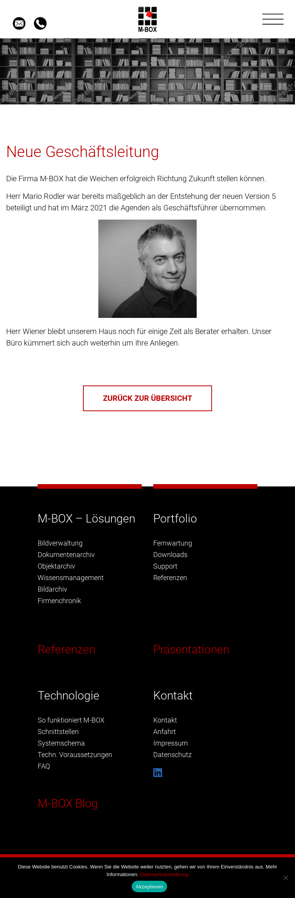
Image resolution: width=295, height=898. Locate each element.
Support (165, 566)
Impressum (170, 743)
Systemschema (61, 743)
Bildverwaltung (60, 543)
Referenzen (66, 649)
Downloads (170, 555)
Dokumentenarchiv (66, 555)
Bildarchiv (52, 589)
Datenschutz (172, 755)
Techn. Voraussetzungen (75, 755)
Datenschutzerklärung (164, 874)
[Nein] (285, 877)
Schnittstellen (58, 732)
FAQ (44, 766)
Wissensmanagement (71, 578)
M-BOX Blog (68, 803)
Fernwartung (172, 543)
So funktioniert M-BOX (71, 720)
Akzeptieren (149, 887)
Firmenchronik (59, 601)
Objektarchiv (56, 566)
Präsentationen (191, 649)
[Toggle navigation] (272, 19)
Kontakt (165, 720)
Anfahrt (164, 732)
